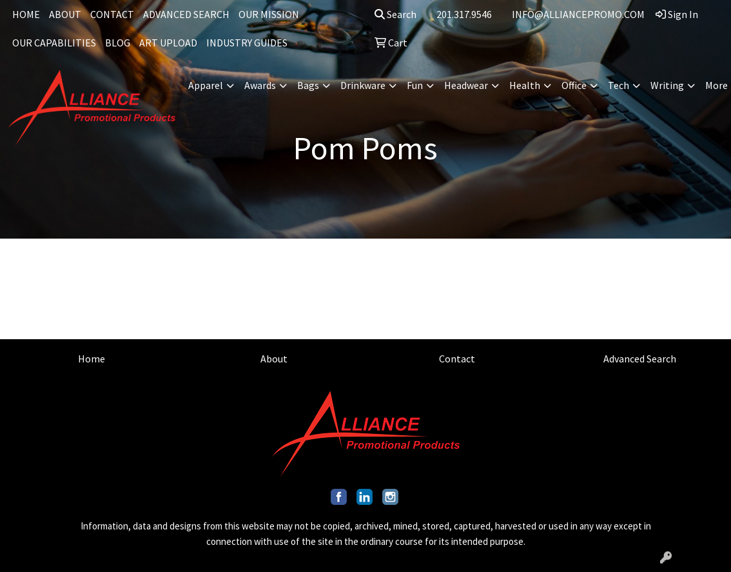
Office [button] (574, 85)
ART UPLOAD (168, 42)
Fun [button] (415, 85)
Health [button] (524, 85)
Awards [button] (260, 85)
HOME (26, 14)
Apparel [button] (205, 85)
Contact (457, 358)
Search (395, 14)
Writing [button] (667, 85)
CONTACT (112, 14)
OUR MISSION (269, 14)
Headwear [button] (466, 85)
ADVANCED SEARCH (186, 14)
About (274, 358)
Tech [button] (618, 85)
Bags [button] (308, 85)
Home (91, 358)
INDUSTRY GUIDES (247, 42)
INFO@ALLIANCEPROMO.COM (578, 14)
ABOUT (65, 14)
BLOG (117, 42)
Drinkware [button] (362, 85)
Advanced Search (639, 358)
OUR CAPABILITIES (54, 42)
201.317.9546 (464, 14)
